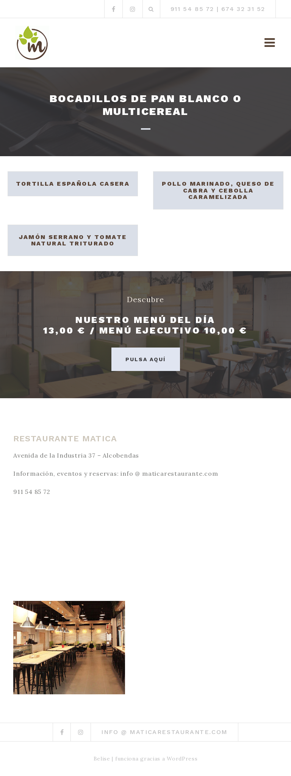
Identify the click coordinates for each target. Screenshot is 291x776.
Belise (102, 758)
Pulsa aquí (145, 359)
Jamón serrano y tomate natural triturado (73, 240)
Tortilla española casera (73, 183)
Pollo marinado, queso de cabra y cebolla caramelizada (218, 190)
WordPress (182, 758)
